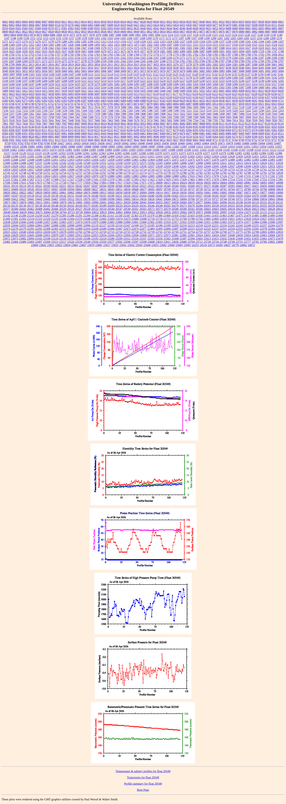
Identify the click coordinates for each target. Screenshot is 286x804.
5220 (136, 80)
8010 (91, 123)
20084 (207, 202)
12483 (255, 159)
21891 (135, 222)
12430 (247, 156)
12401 (62, 156)
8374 (241, 130)
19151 (70, 195)
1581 (176, 48)
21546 (62, 218)
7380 (104, 113)
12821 (22, 176)
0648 (189, 28)
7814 (235, 120)
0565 (18, 28)
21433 (191, 215)
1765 (110, 54)
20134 (6, 205)
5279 (97, 84)
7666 (123, 120)
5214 (104, 80)
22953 (119, 235)
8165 (97, 126)
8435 (97, 133)
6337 (202, 97)
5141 (274, 74)
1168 (142, 38)
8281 (182, 130)
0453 (169, 25)
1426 (71, 44)
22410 (86, 228)
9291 (261, 136)
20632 (279, 209)
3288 (255, 64)
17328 (78, 179)
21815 (239, 218)
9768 (54, 143)
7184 (136, 110)
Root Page (143, 789)
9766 (47, 143)
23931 (115, 245)
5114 (110, 74)
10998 (159, 146)
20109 (247, 202)
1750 (12, 54)
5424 (104, 90)
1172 (168, 38)
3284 (228, 64)
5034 (202, 67)
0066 (31, 25)
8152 (64, 126)
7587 (143, 117)
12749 (30, 172)
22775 (239, 232)
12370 (158, 153)
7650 (77, 120)
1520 (248, 44)
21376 (142, 215)
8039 (117, 123)
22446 (111, 228)
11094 (147, 149)
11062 (13, 149)
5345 (123, 87)
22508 (183, 228)
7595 (169, 117)
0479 (228, 25)
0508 (255, 25)
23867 (82, 245)
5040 (241, 67)
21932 (183, 222)
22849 (38, 235)
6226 (241, 94)
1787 (228, 54)
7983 (58, 123)
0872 (195, 31)
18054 (215, 182)
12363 (102, 153)
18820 (6, 192)
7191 (182, 110)
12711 (126, 169)
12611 (223, 163)
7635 (44, 120)
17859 (86, 182)
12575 (143, 163)
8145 (38, 126)
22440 (103, 228)
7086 (163, 107)
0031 (163, 21)
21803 (207, 218)
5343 (117, 87)
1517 (228, 44)
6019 (274, 90)
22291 (30, 228)
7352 (77, 113)
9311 (51, 140)
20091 (215, 202)
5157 (51, 77)
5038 (228, 67)
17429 (167, 179)
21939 (191, 222)
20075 (191, 202)
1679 (156, 51)
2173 (195, 57)
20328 (215, 205)
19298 (167, 195)
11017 (215, 146)
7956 (38, 123)
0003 (18, 21)
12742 (271, 169)
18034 (199, 182)
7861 (5, 123)
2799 (12, 64)
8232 (110, 130)
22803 (263, 232)
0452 (163, 25)
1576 (143, 48)
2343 (130, 61)
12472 (175, 159)
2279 (90, 61)
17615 (22, 182)
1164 (116, 38)
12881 (119, 176)
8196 (235, 126)
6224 (228, 94)
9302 (18, 140)
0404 (84, 25)
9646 (149, 140)
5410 (12, 90)
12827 (70, 176)
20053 (159, 202)
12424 (215, 156)
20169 (78, 205)
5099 (19, 74)
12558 (119, 163)
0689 (235, 28)
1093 (151, 34)
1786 (222, 54)
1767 (123, 54)
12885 (151, 176)
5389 (202, 87)
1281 (71, 41)
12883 (135, 176)
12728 (207, 169)
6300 (84, 97)
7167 (104, 110)
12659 (46, 169)
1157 (71, 38)
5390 (209, 87)
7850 (274, 120)
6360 (5, 100)
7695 (169, 120)
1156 (65, 38)
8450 (123, 133)
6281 (38, 97)
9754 (261, 140)
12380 (230, 153)
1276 (38, 41)
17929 (127, 182)
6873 (130, 103)
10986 (71, 146)
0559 (5, 28)
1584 (195, 48)
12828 (78, 176)
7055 (64, 107)
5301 (182, 84)
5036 (215, 67)
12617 (271, 163)
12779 (175, 172)
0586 (84, 28)
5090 (255, 71)
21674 (119, 218)
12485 (271, 159)
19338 (207, 195)
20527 (78, 209)
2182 (248, 57)
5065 (97, 71)
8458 (136, 133)
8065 (150, 123)
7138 (254, 107)
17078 (215, 176)
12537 (38, 163)
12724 (183, 169)
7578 (117, 117)
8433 (90, 133)
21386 (159, 215)
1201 (220, 38)
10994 (127, 146)
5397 (241, 87)
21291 (78, 215)
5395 (228, 87)
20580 (175, 209)
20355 (263, 205)
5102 (38, 74)
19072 (247, 192)
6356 (261, 97)
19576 (86, 199)
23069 (271, 235)
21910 (167, 222)
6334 (182, 97)
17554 (271, 179)
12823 (38, 176)
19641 (159, 199)
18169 (46, 186)
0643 (163, 28)
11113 (280, 149)
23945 (139, 245)
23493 (30, 241)
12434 (271, 156)
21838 (6, 222)
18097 (271, 182)
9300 (5, 140)
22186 (159, 225)
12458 (111, 159)
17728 (62, 182)
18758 (215, 189)
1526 (5, 48)
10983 (47, 146)
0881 (248, 31)
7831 (241, 120)
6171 (169, 94)
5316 (268, 84)
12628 (78, 166)
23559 (103, 241)
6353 (241, 97)
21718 (151, 218)
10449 (149, 143)
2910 (104, 64)
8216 (77, 130)
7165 (90, 110)
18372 (199, 186)
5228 (189, 80)
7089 (176, 107)
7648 (71, 120)
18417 (247, 186)
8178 (156, 126)
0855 (169, 31)
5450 (189, 90)
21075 (247, 212)
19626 (151, 199)
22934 (103, 235)
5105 (58, 74)
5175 (169, 77)
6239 (267, 94)
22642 (30, 232)
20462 (30, 209)
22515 (191, 228)
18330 (159, 186)
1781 (189, 54)
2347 (156, 61)
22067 (46, 225)
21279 (54, 215)
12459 (119, 159)
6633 (209, 100)
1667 (84, 51)
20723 (71, 212)
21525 (38, 218)
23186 (86, 238)
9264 (215, 136)
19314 (183, 195)
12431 (255, 156)
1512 (195, 44)
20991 (215, 212)
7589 (149, 117)
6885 (182, 103)
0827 (44, 31)
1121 (215, 34)
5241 (274, 80)
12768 (111, 172)
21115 (263, 212)
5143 (5, 77)
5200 (44, 80)
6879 (149, 103)
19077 (263, 192)
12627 (70, 166)
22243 (239, 225)
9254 (189, 136)
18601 (78, 189)
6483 (117, 100)
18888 (94, 192)
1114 (170, 34)
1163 (110, 38)
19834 (263, 199)
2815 (44, 64)
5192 (274, 77)
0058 (261, 21)
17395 (135, 179)
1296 (90, 41)
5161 (77, 77)
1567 (84, 48)
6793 (97, 103)
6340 (222, 97)
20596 (199, 209)
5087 (235, 71)
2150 (51, 57)
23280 (111, 238)
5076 (163, 71)
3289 (261, 64)
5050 (12, 71)
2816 (51, 64)
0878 (235, 31)
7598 (189, 117)
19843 (271, 199)
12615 (255, 163)
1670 (104, 51)
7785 (215, 120)
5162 (84, 77)
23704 (191, 241)
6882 (163, 103)
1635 (58, 51)
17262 (14, 179)
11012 (199, 146)
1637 (64, 51)
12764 (94, 172)
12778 (167, 172)
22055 (22, 225)
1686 (195, 51)
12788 (247, 172)
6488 (143, 100)
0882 (255, 31)
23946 (147, 245)
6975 (45, 107)
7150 (5, 110)
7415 (176, 113)
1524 (274, 44)
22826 (6, 235)
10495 (269, 143)
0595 (123, 28)
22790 (255, 232)
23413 (207, 238)
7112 (235, 107)
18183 (54, 186)
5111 (91, 74)
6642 (261, 100)
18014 (175, 182)
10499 (7, 146)
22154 (119, 225)
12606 (183, 163)
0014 (84, 21)
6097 (97, 94)
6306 (123, 97)
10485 (237, 143)
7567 (77, 117)
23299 (119, 238)
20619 (239, 209)
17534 (247, 179)
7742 (202, 120)
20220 (119, 205)
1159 (84, 38)
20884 (127, 212)
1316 (123, 41)
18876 (86, 192)
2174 (202, 57)
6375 (25, 100)
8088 (202, 123)
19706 (191, 199)
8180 (169, 126)
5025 (143, 67)
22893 (70, 235)
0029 (149, 21)
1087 (112, 34)
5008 (38, 67)
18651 (119, 189)
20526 (70, 209)
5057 (51, 71)
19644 (167, 199)
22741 (159, 232)
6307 (130, 97)
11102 (203, 149)
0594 (117, 28)
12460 (127, 159)
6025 (31, 94)
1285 (84, 41)
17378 (111, 179)
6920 (255, 103)
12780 (183, 172)
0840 (123, 31)
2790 (241, 61)
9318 (77, 140)
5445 (156, 90)
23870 (90, 245)
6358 (274, 97)
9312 (58, 140)
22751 (183, 232)
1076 (79, 34)
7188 (163, 110)
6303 (104, 97)
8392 (31, 133)
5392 (222, 87)
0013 (77, 21)
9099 (163, 136)
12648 (239, 166)
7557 (44, 117)
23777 (247, 241)
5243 (5, 84)
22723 (111, 232)
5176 (176, 77)
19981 (79, 202)
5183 (222, 77)
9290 (255, 136)
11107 (242, 149)
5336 (110, 87)
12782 (199, 172)
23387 (183, 238)
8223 (97, 130)
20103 (231, 202)
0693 (261, 28)
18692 (151, 189)
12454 (78, 159)
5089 (248, 71)
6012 (261, 90)
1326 (176, 41)
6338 (209, 97)
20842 (111, 212)
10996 (143, 146)
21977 (247, 222)
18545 (30, 189)
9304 (31, 140)
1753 (31, 54)
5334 (104, 87)
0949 (20, 34)
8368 (222, 130)
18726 (183, 189)
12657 (30, 169)
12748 (22, 172)
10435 (93, 143)
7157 (51, 110)
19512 (70, 199)
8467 (156, 133)
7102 (215, 107)
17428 (159, 179)
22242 (231, 225)
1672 (117, 51)
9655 (169, 140)
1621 (268, 48)
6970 (31, 107)
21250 (38, 215)
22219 (207, 225)
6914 (215, 103)
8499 (261, 133)
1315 (117, 41)
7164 (84, 110)
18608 (86, 189)
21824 (255, 218)
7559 (58, 117)
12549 (86, 163)
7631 (38, 120)
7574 (104, 117)
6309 (143, 97)
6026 (38, 94)
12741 (263, 169)
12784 (215, 172)
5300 (176, 84)
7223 (255, 110)
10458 (173, 143)
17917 (119, 182)
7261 (31, 113)
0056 (248, 21)
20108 (239, 202)
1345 (268, 41)
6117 (149, 94)
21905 (159, 222)
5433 (130, 90)
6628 (176, 100)
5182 (215, 77)
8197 (241, 126)
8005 (71, 123)
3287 (248, 64)
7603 (215, 117)
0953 (26, 34)
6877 (143, 103)
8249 (136, 130)
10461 (189, 143)
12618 (279, 163)
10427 (61, 143)
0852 (149, 31)
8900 (77, 136)
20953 (175, 212)
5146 (25, 77)
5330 (77, 87)
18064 (223, 182)
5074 (149, 71)
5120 (142, 74)
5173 (156, 77)
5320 (12, 87)
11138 (46, 153)
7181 (117, 110)
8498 (255, 133)
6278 (18, 97)
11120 (22, 153)
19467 (54, 199)
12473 (183, 159)
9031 (117, 136)
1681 (163, 51)
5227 (182, 80)
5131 (208, 74)
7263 (44, 113)
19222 (134, 195)
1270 (279, 38)
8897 (58, 136)
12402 (70, 156)
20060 (183, 202)
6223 (222, 94)
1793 (261, 54)
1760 (77, 54)
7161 (77, 110)
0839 (117, 31)
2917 (149, 64)
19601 (119, 199)
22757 (207, 232)
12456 (94, 159)
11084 (84, 149)
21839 (14, 222)
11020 (239, 146)
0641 (149, 28)
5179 (195, 77)
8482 (209, 133)
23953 (155, 245)
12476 (199, 159)
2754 (176, 61)
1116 (183, 34)
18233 (70, 186)
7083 (143, 107)
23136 (62, 238)
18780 (247, 189)
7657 (90, 120)
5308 (228, 84)
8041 (123, 123)
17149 (239, 176)
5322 (25, 87)
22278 (14, 228)
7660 (97, 120)
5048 (281, 67)
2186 (255, 57)
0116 (58, 25)
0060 (274, 21)
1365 (51, 44)
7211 (189, 110)
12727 (199, 169)
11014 (207, 146)
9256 (195, 136)
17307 (46, 179)
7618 (12, 120)
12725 (191, 169)
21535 (54, 218)
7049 (58, 107)
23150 (70, 238)
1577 (149, 48)
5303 (195, 84)
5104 (52, 74)
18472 (6, 189)
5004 (12, 67)
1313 (104, 41)
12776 (159, 172)
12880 (111, 176)
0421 (136, 25)
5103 (45, 74)
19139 (54, 195)
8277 (169, 130)
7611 (261, 117)
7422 (182, 113)
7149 (281, 107)
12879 (103, 176)
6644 (274, 100)
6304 (110, 97)
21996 (271, 222)
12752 (54, 172)
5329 (71, 87)
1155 (58, 38)
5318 (281, 84)
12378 (214, 153)
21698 (143, 218)
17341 (94, 179)
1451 (104, 44)
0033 (176, 21)
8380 (261, 130)
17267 (30, 179)
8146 (44, 126)
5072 (136, 71)
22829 (14, 235)
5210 (77, 80)
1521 (255, 44)
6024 (25, 94)
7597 (182, 117)
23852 (58, 245)
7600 (202, 117)
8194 (228, 126)
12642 (191, 166)
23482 (6, 241)
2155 (84, 57)
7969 (51, 123)
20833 (103, 212)
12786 (231, 172)
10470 (213, 143)
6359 (281, 97)
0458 (202, 25)
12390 (14, 156)
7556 (38, 117)
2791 (248, 61)
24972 (251, 245)
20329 (223, 205)
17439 (183, 179)
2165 (143, 57)
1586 (209, 48)
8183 (182, 126)
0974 (33, 34)
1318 (136, 41)
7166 (97, 110)
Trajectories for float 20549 (143, 777)
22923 (94, 235)
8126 (254, 123)
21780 (191, 218)
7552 (25, 117)
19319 (191, 195)
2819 (71, 64)
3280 (202, 64)
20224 (127, 205)
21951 (207, 222)
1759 (71, 54)
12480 (231, 159)
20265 (167, 205)
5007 (31, 67)
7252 (274, 110)
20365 (279, 205)
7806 (228, 120)
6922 (268, 103)
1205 (246, 38)
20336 (239, 205)
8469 (163, 133)
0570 (51, 28)
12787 (239, 172)
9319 (84, 140)
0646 (182, 28)
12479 (223, 159)
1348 (5, 44)
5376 (136, 87)
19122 (38, 195)
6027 (45, 94)
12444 (279, 156)
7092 (189, 107)
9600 (90, 140)
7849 (268, 120)
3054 (163, 64)
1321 (149, 41)
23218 (103, 238)
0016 (97, 21)
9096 (156, 136)
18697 (159, 189)
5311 (248, 84)
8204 (281, 126)
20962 (183, 212)
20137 (30, 205)
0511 (274, 25)
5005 (18, 67)
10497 (277, 143)
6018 (267, 90)
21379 (150, 215)
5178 (189, 77)
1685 (189, 51)
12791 (263, 172)
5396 (235, 87)
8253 (149, 130)
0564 (12, 28)
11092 (132, 149)
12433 (263, 156)
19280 (150, 195)
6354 (248, 97)
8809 (25, 136)
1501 (143, 44)
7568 (84, 117)
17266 (22, 179)
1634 (51, 51)
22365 (54, 228)
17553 (263, 179)
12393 (22, 156)
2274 (58, 61)
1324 (169, 41)
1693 (235, 51)
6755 (71, 103)
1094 (158, 34)
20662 (30, 212)
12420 (191, 156)
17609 (14, 182)
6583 (169, 100)
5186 (235, 77)
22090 (70, 225)
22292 (38, 228)
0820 (12, 31)
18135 (30, 186)
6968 (25, 107)
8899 (71, 136)
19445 (46, 199)
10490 (253, 143)
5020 (117, 67)
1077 (85, 34)
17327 (70, 179)
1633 (44, 51)
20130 (271, 202)
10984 (55, 146)
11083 (76, 149)
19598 (111, 199)
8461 (143, 133)
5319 (5, 87)
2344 (136, 61)
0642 (156, 28)
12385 (270, 153)
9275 (241, 136)
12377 (206, 153)
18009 (159, 182)
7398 (136, 113)
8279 (176, 130)
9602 (97, 140)
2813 (31, 64)
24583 (219, 245)
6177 (176, 94)
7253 (281, 110)
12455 (86, 159)
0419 (123, 25)
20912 (135, 212)
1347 (281, 41)
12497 (30, 163)
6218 (195, 94)
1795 (268, 54)
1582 (182, 48)
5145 (18, 77)
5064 (90, 71)
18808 (271, 189)
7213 (202, 110)
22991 (191, 235)
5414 (38, 90)
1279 (58, 41)
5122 (156, 74)
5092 (268, 71)
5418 (64, 90)
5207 (58, 80)
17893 (103, 182)
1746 (268, 51)
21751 (167, 218)
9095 (149, 136)
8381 (268, 130)
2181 (241, 57)
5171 (143, 77)
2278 (84, 61)
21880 (103, 222)
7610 (255, 117)
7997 (64, 123)
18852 (54, 192)
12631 (103, 166)
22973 (167, 235)
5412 (25, 90)
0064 (18, 25)
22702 (78, 232)
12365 (118, 153)
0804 (268, 28)
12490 (6, 163)
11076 (60, 149)
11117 (7, 153)
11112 (273, 149)
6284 (58, 97)
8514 (5, 136)
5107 (71, 74)
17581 (279, 179)
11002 (167, 146)
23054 (247, 235)
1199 (207, 38)
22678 (62, 232)
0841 (130, 31)
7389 (123, 113)
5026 (149, 67)
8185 (195, 126)
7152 (18, 110)
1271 (5, 41)
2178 (222, 57)
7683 (163, 120)
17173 (263, 176)
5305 (209, 84)
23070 (279, 235)
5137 (247, 74)
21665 (103, 218)
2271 (38, 61)
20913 (143, 212)
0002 (12, 21)
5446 (163, 90)
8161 (71, 126)
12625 (54, 166)
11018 (223, 146)
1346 (274, 41)
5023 (130, 67)
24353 (195, 245)
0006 (38, 21)
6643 (268, 100)
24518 (203, 245)
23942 (131, 245)
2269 (25, 61)
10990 (103, 146)
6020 (281, 90)
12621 (22, 166)
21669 (111, 218)
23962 (163, 245)
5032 (189, 67)
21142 (6, 215)
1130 (273, 34)
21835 (279, 218)
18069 (239, 182)
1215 (253, 38)
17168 (255, 176)
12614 (247, 163)
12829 (86, 176)
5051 (18, 71)
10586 (23, 146)
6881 (156, 103)
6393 (64, 100)
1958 (274, 54)
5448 (176, 90)
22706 (86, 232)
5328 (64, 87)
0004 (25, 21)
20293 (207, 205)
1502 (149, 44)
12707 (103, 169)
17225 (6, 179)
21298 (94, 215)
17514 (231, 179)
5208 (64, 80)
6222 (215, 94)
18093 (263, 182)
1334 (202, 41)
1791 (255, 54)
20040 (135, 202)
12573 (135, 163)
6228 (254, 94)
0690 (241, 28)
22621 (14, 232)
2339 (104, 61)
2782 (189, 61)
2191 (5, 61)
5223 (156, 80)
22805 (271, 232)
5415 (44, 90)
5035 (209, 67)
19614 (135, 199)
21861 (54, 222)
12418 (175, 156)
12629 (86, 166)
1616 (241, 48)
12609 (207, 163)
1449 (90, 44)
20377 (6, 209)
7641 (51, 120)
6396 (77, 100)
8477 (189, 133)
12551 (103, 163)
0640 (143, 28)
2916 (143, 64)
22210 (183, 225)
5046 (268, 67)
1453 (117, 44)
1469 (123, 44)
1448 (84, 44)
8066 (156, 123)
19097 (6, 195)
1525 (281, 44)
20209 (111, 205)
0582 (71, 28)
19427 (22, 199)
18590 (62, 189)
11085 (92, 149)
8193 (222, 126)
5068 (117, 71)
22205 (175, 225)
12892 (183, 176)
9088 (123, 136)
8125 (248, 123)
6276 (5, 97)
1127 (253, 34)
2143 (5, 57)
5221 (143, 80)
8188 (202, 126)
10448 (141, 143)
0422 (143, 25)
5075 (156, 71)
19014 (159, 192)
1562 (51, 48)
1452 (110, 44)
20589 (183, 209)
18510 (22, 189)
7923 (18, 123)
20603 (215, 209)
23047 (223, 235)
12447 (22, 159)
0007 (44, 21)
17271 (38, 179)
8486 (228, 133)
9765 (40, 143)
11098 (171, 149)
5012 (64, 67)
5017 (97, 67)
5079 (182, 71)
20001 (103, 202)
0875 (215, 31)
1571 (110, 48)
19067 (239, 192)
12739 (255, 169)
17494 (223, 179)
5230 (202, 80)
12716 (151, 169)
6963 (12, 107)
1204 (240, 38)
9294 (274, 136)
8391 (25, 133)
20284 (199, 205)
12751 (46, 172)
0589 (90, 28)
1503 (156, 44)
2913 (123, 64)
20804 (87, 212)
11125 (38, 153)
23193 (94, 238)
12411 (126, 156)
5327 (58, 87)
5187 (241, 77)
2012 (281, 54)
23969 (171, 245)
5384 (176, 87)
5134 (228, 74)
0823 (31, 31)
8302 (202, 130)
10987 (79, 146)
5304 (202, 84)
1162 (104, 38)
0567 (31, 28)
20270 (175, 205)
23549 (86, 241)
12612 (231, 163)
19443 (38, 199)
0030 (156, 21)
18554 (38, 189)
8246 (130, 130)
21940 (199, 222)
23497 (38, 241)
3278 (189, 64)
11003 (175, 146)
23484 (14, 241)
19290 (159, 195)
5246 (25, 84)
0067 (38, 25)
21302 (103, 215)
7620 (25, 120)
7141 (274, 107)
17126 (223, 176)
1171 (162, 38)
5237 (248, 80)
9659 (182, 140)
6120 (162, 94)
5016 (90, 67)
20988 (207, 212)
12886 (159, 176)
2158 (104, 57)
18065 (231, 182)
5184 (228, 77)
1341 (248, 41)
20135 (14, 205)
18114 (22, 186)
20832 (95, 212)
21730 (159, 218)
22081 (62, 225)
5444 (149, 90)
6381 (31, 100)
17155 (247, 176)
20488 (38, 209)
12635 (135, 166)
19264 (142, 195)
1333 (195, 41)
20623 (255, 209)
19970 (63, 202)
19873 (6, 202)
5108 (78, 74)
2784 (202, 61)
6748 (25, 103)
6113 (136, 94)
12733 (231, 169)
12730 (223, 169)
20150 (62, 205)
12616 (263, 163)
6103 (130, 94)
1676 (136, 51)
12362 (94, 153)
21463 (223, 215)
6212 (189, 94)
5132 (215, 74)
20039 (127, 202)
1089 (125, 34)
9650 (156, 140)
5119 (136, 74)
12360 (78, 153)
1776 (156, 54)
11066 (37, 149)
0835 (97, 31)
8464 (149, 133)
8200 (261, 126)
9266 (228, 136)
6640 (248, 100)
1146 (279, 34)
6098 (104, 94)
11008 (191, 146)
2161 (117, 57)
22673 (54, 232)
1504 (163, 44)
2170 (176, 57)
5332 (90, 87)
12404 (78, 156)
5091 (261, 71)
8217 (84, 130)
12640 (175, 166)
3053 (156, 64)
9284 (248, 136)
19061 (207, 192)
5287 (143, 84)
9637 (130, 140)
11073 (45, 149)
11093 (140, 149)
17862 (94, 182)
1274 (25, 41)
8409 (84, 133)
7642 (58, 120)
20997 (223, 212)
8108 (215, 123)
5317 (274, 84)
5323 (31, 87)
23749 (231, 241)
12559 (127, 163)
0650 (202, 28)
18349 (175, 186)
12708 (111, 169)
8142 (18, 126)
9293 (268, 136)
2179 (228, 57)
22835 (22, 235)
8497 (248, 133)
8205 (5, 130)
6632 (202, 100)
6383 (44, 100)
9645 (143, 140)
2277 (77, 61)
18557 (46, 189)
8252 (143, 130)
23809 (34, 245)
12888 (167, 176)
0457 (195, 25)
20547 (119, 209)
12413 (143, 156)
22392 (70, 228)
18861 (62, 192)
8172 (123, 126)
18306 (118, 186)
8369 (228, 130)
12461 (135, 159)
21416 (175, 215)
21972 (231, 222)
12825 (54, 176)
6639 (241, 100)
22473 (127, 228)
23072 (6, 238)
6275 (281, 94)
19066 (231, 192)
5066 (104, 71)
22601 (279, 228)
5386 (189, 87)
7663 (110, 120)
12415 (151, 156)
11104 (218, 149)
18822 (22, 192)
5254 (71, 84)
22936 (111, 235)
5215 (110, 80)
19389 (263, 195)
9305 (38, 140)
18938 (127, 192)
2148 (38, 57)
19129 (46, 195)
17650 (30, 182)
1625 (12, 51)
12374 (190, 153)
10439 (117, 143)
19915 (38, 202)
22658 (46, 232)
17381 (119, 179)
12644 (207, 166)
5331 (84, 87)
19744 (223, 199)
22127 (103, 225)
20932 (167, 212)
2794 (261, 61)
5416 (51, 90)
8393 (38, 133)
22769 (223, 232)
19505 (62, 199)
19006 (151, 192)
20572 (151, 209)
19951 (47, 202)
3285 (235, 64)
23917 (107, 245)
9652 (163, 140)
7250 (261, 110)
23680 (183, 241)
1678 (149, 51)
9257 (202, 136)
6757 (84, 103)
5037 (222, 67)
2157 (97, 57)
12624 (46, 166)
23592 (119, 241)
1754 (38, 54)
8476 (182, 133)
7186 (149, 110)
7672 (143, 120)
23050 (239, 235)
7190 (176, 110)
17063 (199, 176)
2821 (84, 64)
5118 (129, 74)
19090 (279, 192)
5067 (110, 71)
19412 (14, 199)
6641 (255, 100)
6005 (235, 90)
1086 (105, 34)
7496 (241, 113)
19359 (239, 195)
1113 (164, 34)
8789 (12, 136)
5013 (71, 67)
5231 (209, 80)
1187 (181, 38)
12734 (239, 169)
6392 (58, 100)
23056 (255, 235)
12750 (38, 172)
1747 (274, 51)
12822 (30, 176)
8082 (182, 123)
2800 (18, 64)
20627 (263, 209)
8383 (281, 130)
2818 (64, 64)
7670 (136, 120)
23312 (127, 238)
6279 (25, 97)
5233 (222, 80)
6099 (110, 94)
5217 (123, 80)
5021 (123, 67)
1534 (18, 48)
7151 (12, 110)
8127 (261, 123)
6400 (90, 100)
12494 (14, 163)
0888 (274, 31)
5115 (116, 74)
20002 (111, 202)
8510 (274, 133)
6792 (90, 103)
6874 (136, 103)
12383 (254, 153)
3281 (209, 64)
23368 (175, 238)
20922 (151, 212)
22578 (263, 228)
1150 (26, 38)
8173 (130, 126)
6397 (84, 100)
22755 (199, 232)
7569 (90, 117)
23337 (143, 238)
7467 (228, 113)
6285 (64, 97)
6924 (281, 103)
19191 (103, 195)
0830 (64, 31)
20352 (255, 205)
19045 (191, 192)
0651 (209, 28)
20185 (94, 205)
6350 (228, 97)
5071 (130, 71)
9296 (281, 136)
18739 (199, 189)
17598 (6, 182)
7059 (71, 107)
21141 (279, 212)
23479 (279, 238)
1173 (174, 38)
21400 (167, 215)
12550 (94, 163)
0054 (235, 21)
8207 (18, 130)
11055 (270, 146)
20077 (199, 202)
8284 (189, 130)
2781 (182, 61)
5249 (44, 84)
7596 (176, 117)
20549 (127, 209)
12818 (279, 172)
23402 (199, 238)
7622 (31, 120)
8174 (136, 126)
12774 (143, 172)
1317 (130, 41)
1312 (97, 41)
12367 (134, 153)
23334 (135, 238)
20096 (223, 202)
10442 (125, 143)
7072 (91, 107)
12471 (167, 159)
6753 (58, 103)
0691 (248, 28)
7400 (143, 113)
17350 (103, 179)
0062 (5, 25)
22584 (271, 228)
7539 (268, 113)
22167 (127, 225)
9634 (123, 140)
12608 (199, 163)
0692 (255, 28)
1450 (97, 44)
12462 (143, 159)
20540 (111, 209)
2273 (51, 61)
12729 (215, 169)
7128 (248, 107)
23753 (239, 241)
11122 (30, 153)
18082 (255, 182)
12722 (167, 169)
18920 (111, 192)
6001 (222, 90)
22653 (38, 232)
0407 (104, 25)
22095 (78, 225)
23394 (191, 238)
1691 (222, 51)
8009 (84, 123)
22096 (86, 225)
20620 (247, 209)
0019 (110, 21)
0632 (130, 28)
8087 (196, 123)
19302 (175, 195)
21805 (215, 218)
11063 (21, 149)
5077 (169, 71)
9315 (71, 140)
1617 (248, 48)
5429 (123, 90)
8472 (169, 133)
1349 (12, 44)
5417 (58, 90)
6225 (235, 94)
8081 (176, 123)
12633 (119, 166)
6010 (248, 90)
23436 (231, 238)
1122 (221, 34)
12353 (62, 153)
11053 (254, 146)
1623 (281, 48)
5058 (58, 71)
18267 (86, 186)
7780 (209, 120)
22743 (167, 232)
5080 (189, 71)
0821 (18, 31)
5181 (209, 77)
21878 (86, 222)
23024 (199, 235)
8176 (149, 126)
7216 (222, 110)
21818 (247, 218)
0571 (58, 28)
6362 (18, 100)
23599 (143, 241)
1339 (235, 41)
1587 (215, 48)
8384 (5, 133)
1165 (123, 38)
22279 (22, 228)
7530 (261, 113)
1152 (39, 38)
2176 (215, 57)
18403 (239, 186)
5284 (130, 84)
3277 (182, 64)
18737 (191, 189)
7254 (5, 113)
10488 (245, 143)
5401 (268, 87)
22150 (111, 225)
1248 (266, 38)
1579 (163, 48)
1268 (273, 38)
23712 (199, 241)
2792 (255, 61)
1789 (241, 54)
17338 (86, 179)
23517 (62, 241)
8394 (44, 133)
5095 (6, 74)
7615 (5, 120)
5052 (25, 71)
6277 (12, 97)
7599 (195, 117)
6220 (208, 94)
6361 (12, 100)
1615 (235, 48)
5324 (38, 87)
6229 (261, 94)
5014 (77, 67)
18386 (215, 186)
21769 (183, 218)
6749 (31, 103)
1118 (196, 34)
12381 (238, 153)
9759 (8, 143)
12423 (207, 156)
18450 (263, 186)
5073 (143, 71)
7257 (12, 113)
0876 (222, 31)
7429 (202, 113)
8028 (110, 123)
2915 (136, 64)
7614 (281, 117)
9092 (136, 136)
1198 (200, 38)
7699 (182, 120)
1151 (32, 38)
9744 (235, 140)
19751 (239, 199)
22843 (30, 235)
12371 (166, 153)
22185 (151, 225)
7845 (261, 120)
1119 (202, 34)
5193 (281, 77)
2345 (143, 61)
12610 (215, 163)
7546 (281, 113)
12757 (78, 172)
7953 (31, 123)
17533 (239, 179)
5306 (215, 84)
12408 (103, 156)
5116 (123, 74)
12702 (94, 169)
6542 (163, 100)
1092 (144, 34)
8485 (222, 133)
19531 (78, 199)
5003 (5, 67)
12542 (62, 163)
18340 (167, 186)
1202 (227, 38)
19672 (175, 199)
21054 (239, 212)
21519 (30, 218)
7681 (156, 120)
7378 (97, 113)
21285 (62, 215)
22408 (78, 228)
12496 (22, 163)
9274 (235, 136)
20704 (63, 212)
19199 (111, 195)
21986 (263, 222)
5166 (110, 77)
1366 (58, 44)
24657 (227, 245)
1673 (123, 51)
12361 (86, 153)
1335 (209, 41)
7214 (209, 110)
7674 (149, 120)
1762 (90, 54)
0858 (189, 31)
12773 (135, 172)
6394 (71, 100)
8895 (51, 136)
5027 (156, 67)
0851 (143, 31)
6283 (51, 97)
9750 (248, 140)
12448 (30, 159)
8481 (202, 133)
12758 (86, 172)
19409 (6, 199)
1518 (235, 44)
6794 (104, 103)
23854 (66, 245)
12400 (54, 156)
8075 (169, 123)
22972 (159, 235)
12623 (38, 166)
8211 (44, 130)
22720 (103, 232)
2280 (97, 61)
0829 (58, 31)
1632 (38, 51)
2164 (136, 57)
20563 (143, 209)
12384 (262, 153)
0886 (261, 31)
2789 (235, 61)
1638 (71, 51)
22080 (54, 225)
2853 (90, 64)
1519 (241, 44)
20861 (119, 212)
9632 (117, 140)
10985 (63, 146)
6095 (84, 94)
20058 (175, 202)
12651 (263, 166)
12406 (86, 156)
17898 (111, 182)
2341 (117, 61)
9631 (110, 140)
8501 (268, 133)
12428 (231, 156)
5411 (18, 90)
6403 (104, 100)
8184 (189, 126)
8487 (235, 133)
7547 (5, 117)
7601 (209, 117)
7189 (169, 110)
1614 (228, 48)
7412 (169, 113)
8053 (143, 123)
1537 (38, 48)
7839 (255, 120)
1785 (215, 54)
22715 (94, 232)
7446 (215, 113)
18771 (239, 189)
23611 (167, 241)
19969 (55, 202)
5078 (176, 71)
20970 (191, 212)
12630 (94, 166)
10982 (39, 146)
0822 (25, 31)
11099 (179, 149)
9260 (209, 136)
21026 (231, 212)
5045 (261, 67)
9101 (169, 136)
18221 (62, 186)
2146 (25, 57)
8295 (195, 130)
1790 (248, 54)
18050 (207, 182)
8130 (274, 123)
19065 (223, 192)
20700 (55, 212)
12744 (279, 169)
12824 (46, 176)
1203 (233, 38)
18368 (191, 186)
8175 (143, 126)
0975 (39, 34)
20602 (207, 209)
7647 (64, 120)
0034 (182, 21)
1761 (84, 54)
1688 (209, 51)
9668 (209, 140)
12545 (78, 163)
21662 (94, 218)
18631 (103, 189)
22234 (223, 225)
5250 (51, 84)
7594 (163, 117)
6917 (235, 103)
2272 (44, 61)
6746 (12, 103)
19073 (255, 192)
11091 (124, 149)
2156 (90, 57)
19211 (118, 195)
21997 (279, 222)
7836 (248, 120)
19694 (183, 199)
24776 (235, 245)
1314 (110, 41)
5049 (5, 71)
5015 (84, 67)
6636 (222, 100)
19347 (223, 195)
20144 (46, 205)
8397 (58, 133)
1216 (259, 38)
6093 (71, 94)
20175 (86, 205)
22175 (143, 225)
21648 (86, 218)
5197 (25, 80)
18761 (223, 189)
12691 (62, 169)
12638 (159, 166)
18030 (191, 182)
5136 (241, 74)
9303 (25, 140)
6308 (136, 97)
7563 (64, 117)
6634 (215, 100)
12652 (271, 166)
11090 (116, 149)
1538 (44, 48)
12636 (143, 166)
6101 (117, 94)
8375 (248, 130)
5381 (163, 87)
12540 (46, 163)
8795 (18, 136)
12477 (207, 159)
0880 (241, 31)
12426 (223, 156)
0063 (12, 25)
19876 (22, 202)
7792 (222, 120)
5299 (169, 84)
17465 (191, 179)
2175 (209, 57)
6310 (149, 97)
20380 (14, 209)
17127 (231, 176)
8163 (84, 126)
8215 (71, 130)
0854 (163, 31)
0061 (281, 21)
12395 (30, 156)
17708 (46, 182)
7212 (195, 110)
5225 (169, 80)
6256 (274, 94)
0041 (209, 21)
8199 (255, 126)
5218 (130, 80)
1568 (90, 48)
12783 (207, 172)
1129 (266, 34)
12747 (14, 172)
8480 (195, 133)
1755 (44, 54)
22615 (6, 232)
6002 (228, 90)
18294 (102, 186)
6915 (222, 103)
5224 (163, 80)
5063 (84, 71)
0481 (235, 25)
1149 (19, 38)
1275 (31, 41)
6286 (71, 97)
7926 (25, 123)
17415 (143, 179)
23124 (54, 238)
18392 (231, 186)
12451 (54, 159)
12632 (111, 166)
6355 (255, 97)
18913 (103, 192)
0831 (71, 31)
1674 (130, 51)
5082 (202, 71)
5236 (241, 80)
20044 (151, 202)
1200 (214, 38)
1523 (268, 44)
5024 (136, 67)
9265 (222, 136)
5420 (77, 90)
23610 (159, 241)
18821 (14, 192)
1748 (281, 51)
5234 (228, 80)
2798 (5, 64)
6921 (261, 103)
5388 (195, 87)
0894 (13, 34)
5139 (261, 74)
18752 (207, 189)
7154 (31, 110)
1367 (64, 44)
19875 (14, 202)
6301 (90, 97)
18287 (94, 186)
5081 (195, 71)
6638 (235, 100)
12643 (199, 166)
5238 (255, 80)
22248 (247, 225)
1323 (163, 41)
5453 (209, 90)
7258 (18, 113)
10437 (109, 143)
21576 (78, 218)
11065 (29, 149)
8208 (25, 130)
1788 (235, 54)
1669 (97, 51)
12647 (231, 166)
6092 (64, 94)
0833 (84, 31)
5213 (97, 80)
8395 (51, 133)
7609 (248, 117)
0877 (228, 31)
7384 (117, 113)
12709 (119, 169)
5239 (261, 80)
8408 (77, 133)
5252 (64, 84)
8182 (176, 126)
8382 (274, 130)
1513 (202, 44)
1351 (25, 44)
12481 (239, 159)
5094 (281, 71)
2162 (123, 57)
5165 (104, 77)
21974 (239, 222)
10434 (85, 143)
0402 (77, 25)
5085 (222, 71)
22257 (263, 225)
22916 (86, 235)
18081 (247, 182)
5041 (248, 67)
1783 (202, 54)
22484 (151, 228)
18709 (167, 189)
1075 (72, 34)
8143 (25, 126)
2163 (130, 57)
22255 (255, 225)
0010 (58, 21)
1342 (255, 41)
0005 (31, 21)
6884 (176, 103)
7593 (156, 117)
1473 (136, 44)
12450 (46, 159)
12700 (78, 169)
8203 (274, 126)
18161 (38, 186)
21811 (231, 218)
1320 (143, 41)
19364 (247, 195)
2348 (163, 61)
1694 (241, 51)
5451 (195, 90)
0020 (117, 21)
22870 (54, 235)
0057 (255, 21)
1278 (51, 41)
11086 (100, 149)
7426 (195, 113)
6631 (195, 100)
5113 (104, 74)
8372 (235, 130)
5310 (241, 84)
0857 (182, 31)
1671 (110, 51)
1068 (59, 34)
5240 (268, 80)
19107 (14, 195)
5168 (123, 77)
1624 (5, 51)
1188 (187, 38)
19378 (255, 195)
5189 (255, 77)
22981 (175, 235)
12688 (54, 169)
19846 (279, 199)
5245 (18, 84)
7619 (18, 120)
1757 (58, 54)
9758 (281, 140)
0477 (215, 25)
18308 (126, 186)
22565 (255, 228)
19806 (255, 199)
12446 (14, 159)
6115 (143, 94)
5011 (57, 67)
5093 (274, 71)
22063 (38, 225)
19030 (183, 192)
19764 (247, 199)
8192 (215, 126)
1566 (77, 48)
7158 (58, 110)
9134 (182, 136)
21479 (247, 215)
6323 (163, 97)
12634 (127, 166)
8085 (189, 123)
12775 (151, 172)
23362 (167, 238)
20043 (143, 202)
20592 (191, 209)
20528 (86, 209)
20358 (271, 205)
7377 (90, 113)
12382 (246, 153)
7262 (38, 113)
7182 (123, 110)
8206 (12, 130)
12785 (223, 172)
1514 (209, 44)
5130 (201, 74)
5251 (58, 84)
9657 (176, 140)
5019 (110, 67)
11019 (231, 146)
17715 (54, 182)
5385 (182, 87)
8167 (110, 126)
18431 (255, 186)
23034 (215, 235)
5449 (182, 90)
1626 (18, 51)
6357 (268, 97)
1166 (129, 38)
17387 (127, 179)
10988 (87, 146)
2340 (110, 61)
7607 (241, 117)
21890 (127, 222)
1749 (5, 54)
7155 (38, 110)
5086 (228, 71)
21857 (46, 222)
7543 (274, 113)
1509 (176, 44)
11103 (210, 149)
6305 (117, 97)
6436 (110, 100)
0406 (97, 25)
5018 (104, 67)
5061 (71, 71)
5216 (117, 80)
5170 (136, 77)
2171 (182, 57)
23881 (99, 245)
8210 (38, 130)
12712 (135, 169)
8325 (209, 130)
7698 (176, 120)
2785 (209, 61)
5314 (255, 84)
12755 (70, 172)
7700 (189, 120)
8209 (31, 130)
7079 (117, 107)
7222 (248, 110)
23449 (239, 238)
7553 (31, 117)
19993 (87, 202)
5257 (84, 84)
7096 (202, 107)
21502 (22, 218)
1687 (202, 51)
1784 (209, 54)
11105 (226, 149)
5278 (90, 84)
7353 (84, 113)
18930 (119, 192)
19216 (126, 195)
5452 (202, 90)
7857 (281, 120)
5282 (117, 84)
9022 (110, 136)
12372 (174, 153)
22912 (78, 235)
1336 (215, 41)
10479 (229, 143)
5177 (182, 77)
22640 (22, 232)
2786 (215, 61)
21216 (30, 215)
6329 (176, 97)
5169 (130, 77)
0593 (110, 28)
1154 (52, 38)
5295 (156, 84)
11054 (262, 146)
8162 (77, 126)
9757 (274, 140)
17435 (175, 179)
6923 (274, 103)
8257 (163, 130)
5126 (182, 74)
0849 (136, 31)
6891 (209, 103)
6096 (91, 94)
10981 (31, 146)
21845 (30, 222)
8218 (90, 130)
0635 (136, 28)
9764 (34, 143)
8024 (104, 123)
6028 (51, 94)
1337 (222, 41)
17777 (78, 182)
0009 (51, 21)
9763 (27, 143)
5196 (18, 80)
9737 (228, 140)
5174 (163, 77)
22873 (62, 235)
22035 (6, 225)
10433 (77, 143)
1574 (130, 48)
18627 (94, 189)
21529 (46, 218)
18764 (231, 189)
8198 (248, 126)
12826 (62, 176)
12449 (38, 159)
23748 (223, 241)
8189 (209, 126)
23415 (215, 238)
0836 (104, 31)
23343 (151, 238)
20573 (159, 209)
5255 (77, 84)
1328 (189, 41)
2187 (261, 57)
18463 (279, 186)
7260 (25, 113)
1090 (131, 34)
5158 (58, 77)
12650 (255, 166)
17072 (207, 176)
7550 (18, 117)
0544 (281, 25)
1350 (18, 44)
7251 (268, 110)
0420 (130, 25)
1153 (45, 38)
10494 (261, 143)
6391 (51, 100)
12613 (239, 163)
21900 (143, 222)
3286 (241, 64)
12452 (62, 159)
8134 (281, 123)
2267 (12, 61)
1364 (44, 44)
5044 (255, 67)
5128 (195, 74)
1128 (260, 34)
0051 (215, 21)
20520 (62, 209)
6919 (248, 103)
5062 (77, 71)
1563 (58, 48)
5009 (44, 67)
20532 (94, 209)
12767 (103, 172)
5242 (281, 80)
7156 (44, 110)
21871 (70, 222)
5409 (5, 90)
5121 (149, 74)
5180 (202, 77)
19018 (175, 192)
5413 (31, 90)
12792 (271, 172)
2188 (268, 57)
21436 (199, 215)
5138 (254, 74)
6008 (241, 90)
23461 (263, 238)
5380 (156, 87)
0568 (38, 28)
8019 (97, 123)
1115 (176, 34)
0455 (182, 25)
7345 (64, 113)
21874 (78, 222)
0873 (202, 31)
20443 (22, 209)
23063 (263, 235)
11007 (183, 146)
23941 (123, 245)
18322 (150, 186)
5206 (51, 80)
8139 (12, 126)
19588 (103, 199)
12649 (247, 166)
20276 (191, 205)
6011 (254, 90)
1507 (169, 44)
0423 (149, 25)
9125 (176, 136)
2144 (12, 57)
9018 (104, 136)
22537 (215, 228)
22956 (127, 235)
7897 (12, 123)
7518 (255, 113)
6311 (156, 97)
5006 (25, 67)
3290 (268, 64)
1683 (176, 51)
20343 (247, 205)
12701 (86, 169)
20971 (199, 212)
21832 (271, 218)
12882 (127, 176)
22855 (46, 235)
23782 (255, 241)
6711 (281, 100)
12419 (183, 156)
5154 (31, 77)
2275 (64, 61)
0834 (90, 31)
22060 (30, 225)
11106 (234, 149)
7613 (274, 117)
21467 (231, 215)
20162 (70, 205)
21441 (207, 215)
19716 (199, 199)
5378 (149, 87)
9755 (267, 140)
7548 (12, 117)
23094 (30, 238)
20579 (167, 209)
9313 (64, 140)
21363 (134, 215)
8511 (281, 133)
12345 (54, 153)
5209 (71, 80)
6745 (5, 103)
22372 (62, 228)
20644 (14, 212)
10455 (157, 143)
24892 (243, 245)
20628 (271, 209)
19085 (271, 192)
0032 (169, 21)
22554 (231, 228)
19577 (94, 199)
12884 (143, 176)
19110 (22, 195)
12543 (70, 163)
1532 (12, 48)
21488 (263, 215)
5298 (163, 84)
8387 (12, 133)
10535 (15, 146)
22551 (223, 228)
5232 (215, 80)
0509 (261, 25)
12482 (247, 159)
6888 (195, 103)
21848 (38, 222)
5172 (149, 77)
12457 (103, 159)
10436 (101, 143)
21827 (263, 218)
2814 (38, 64)
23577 (111, 241)
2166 (149, 57)
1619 (261, 48)
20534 (103, 209)
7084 (150, 107)
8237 (117, 130)
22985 (183, 235)
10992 (119, 146)
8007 (77, 123)
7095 (196, 107)
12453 (70, 159)
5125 (175, 74)
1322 (156, 41)
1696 (255, 51)
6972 (38, 107)
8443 (104, 133)
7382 (110, 113)
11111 (265, 149)
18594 (70, 189)
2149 (44, 57)
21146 (14, 215)
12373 (182, 153)
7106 (222, 107)
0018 (104, 21)
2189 (274, 57)
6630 (189, 100)
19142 (62, 195)
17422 (151, 179)
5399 (255, 87)
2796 (274, 61)
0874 (209, 31)
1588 (222, 48)
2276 (71, 61)
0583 (77, 28)
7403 (149, 113)
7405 (156, 113)
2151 (58, 57)
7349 (71, 113)
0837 (110, 31)
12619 (6, 166)
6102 (123, 94)
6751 (44, 103)
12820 (14, 176)
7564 (71, 117)
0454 (176, 25)
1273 (18, 41)
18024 (183, 182)
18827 (30, 192)
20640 (6, 212)
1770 (143, 54)
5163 (90, 77)
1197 (194, 38)
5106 (65, 74)
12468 (159, 159)
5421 (84, 90)
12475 (191, 159)
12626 (62, 166)
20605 (223, 209)
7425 (189, 113)
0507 (248, 25)
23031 (207, 235)
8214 (64, 130)
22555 (239, 228)
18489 (14, 189)
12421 (199, 156)
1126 (247, 34)
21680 (135, 218)
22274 (6, 228)
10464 (205, 143)
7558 (51, 117)
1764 (104, 54)
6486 (136, 100)
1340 (241, 41)
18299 (110, 186)
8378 (255, 130)
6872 (123, 103)
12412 (135, 156)
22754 (191, 232)
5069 (123, 71)
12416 (159, 156)
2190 (281, 57)
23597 (135, 241)
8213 (58, 130)
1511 (189, 44)
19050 (199, 192)
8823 (38, 136)
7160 (71, 110)
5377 (143, 87)
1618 (255, 48)
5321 (18, 87)
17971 (143, 182)
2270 (31, 61)
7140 (267, 107)
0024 (123, 21)
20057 (167, 202)
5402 (274, 87)
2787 (222, 61)
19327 (199, 195)
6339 (215, 97)
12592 (151, 163)
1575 (136, 48)
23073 (14, 238)
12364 (110, 153)
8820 (31, 136)
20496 (54, 209)
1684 (182, 51)
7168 (110, 110)
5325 (44, 87)
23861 (74, 245)
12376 (198, 153)
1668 (90, 51)
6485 (130, 100)
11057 (278, 146)
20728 (79, 212)
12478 (215, 159)
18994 (143, 192)
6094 (77, 94)
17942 (135, 182)
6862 (117, 103)
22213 (191, 225)
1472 (130, 44)
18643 (111, 189)
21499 (6, 218)
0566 (25, 28)
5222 (149, 80)
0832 (77, 31)
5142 (280, 74)
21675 (127, 218)
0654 (222, 28)
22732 (143, 232)
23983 (179, 245)
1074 (66, 34)
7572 (97, 117)
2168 (163, 57)
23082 (22, 238)
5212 (90, 80)
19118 (30, 195)
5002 (281, 64)
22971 (151, 235)
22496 (167, 228)
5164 (97, 77)
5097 (12, 74)
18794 (255, 189)
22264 (271, 225)
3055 (169, 64)
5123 (162, 74)
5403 (281, 87)
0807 (281, 28)
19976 (71, 202)
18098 (279, 182)
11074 (52, 149)
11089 (108, 149)
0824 (38, 31)
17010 (191, 176)
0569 (44, 28)
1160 (91, 38)
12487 (279, 159)
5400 (261, 87)
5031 (182, 67)
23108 (46, 238)
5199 (38, 80)
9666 (202, 140)
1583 (189, 48)
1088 (118, 34)
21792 (199, 218)
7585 (130, 117)
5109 (84, 74)
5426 (117, 90)
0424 (156, 25)
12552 (111, 163)
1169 (149, 38)
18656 (127, 189)
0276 (71, 25)
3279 (195, 64)
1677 (143, 51)
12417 (167, 156)
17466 (199, 179)
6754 (64, 103)
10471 (221, 143)
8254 (156, 130)
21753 (175, 218)
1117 (189, 34)
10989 (95, 146)
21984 (255, 222)
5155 (38, 77)
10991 (111, 146)
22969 (143, 235)
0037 (195, 21)
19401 (279, 195)
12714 (143, 169)
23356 (159, 238)
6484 (123, 100)
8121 (235, 123)
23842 (42, 245)
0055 (241, 21)
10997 (151, 146)
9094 (143, 136)
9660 (189, 140)
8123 (241, 123)
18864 (78, 192)
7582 (123, 117)
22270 (279, 225)
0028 (143, 21)
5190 (261, 77)
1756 (51, 54)
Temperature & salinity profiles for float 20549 (142, 771)
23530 (78, 241)
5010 (51, 67)
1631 (31, 51)
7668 (130, 120)
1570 (104, 48)
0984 (46, 34)
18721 (175, 189)
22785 (247, 232)
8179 (163, 126)
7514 (248, 113)
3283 (222, 64)
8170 (117, 126)
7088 (169, 107)
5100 (25, 74)
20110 (255, 202)
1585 (202, 48)
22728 (135, 232)
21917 (175, 222)
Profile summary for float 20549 (143, 783)
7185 (143, 110)
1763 (97, 54)
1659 (77, 51)
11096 (155, 149)
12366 (126, 153)
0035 (189, 21)
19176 (86, 195)
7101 (209, 107)
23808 (279, 241)
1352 (31, 44)
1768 (130, 54)
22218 (199, 225)
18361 (183, 186)
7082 (137, 107)
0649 (195, 28)
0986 (52, 34)
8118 (228, 123)
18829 (38, 192)
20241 (143, 205)
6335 (189, 97)
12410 (119, 156)
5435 (143, 90)
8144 (31, 126)
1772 (149, 54)
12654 (6, 169)
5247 (31, 84)
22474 (135, 228)
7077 (104, 107)
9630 (104, 140)
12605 (175, 163)
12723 (175, 169)
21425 (183, 215)
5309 (235, 84)
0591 (97, 28)
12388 (6, 156)
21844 (22, 222)
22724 (119, 232)
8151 (58, 126)
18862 (70, 192)
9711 (215, 140)
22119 (94, 225)
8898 (64, 136)
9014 (90, 136)
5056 (44, 71)
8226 (104, 130)
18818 (279, 189)
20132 (279, 202)
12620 (14, 166)
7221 (241, 110)
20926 (159, 212)
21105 (255, 212)
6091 (58, 94)
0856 (176, 31)
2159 (110, 57)
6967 (18, 107)
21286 (70, 215)
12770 (127, 172)
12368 (142, 153)
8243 (123, 130)
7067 (84, 107)
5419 (71, 90)
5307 (222, 84)
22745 (175, 232)
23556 (94, 241)
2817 (58, 64)
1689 (215, 51)
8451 (130, 133)
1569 (97, 48)
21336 (118, 215)
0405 (90, 25)
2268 (18, 61)
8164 (90, 126)
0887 (268, 31)
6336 (195, 97)
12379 (222, 153)
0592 (104, 28)
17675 (38, 182)
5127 (188, 74)
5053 (31, 71)
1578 (156, 48)
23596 (127, 241)
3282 (215, 64)
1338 (228, 41)
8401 (64, 133)
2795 (268, 61)
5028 (163, 67)
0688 (228, 28)
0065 (25, 25)
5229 (195, 80)
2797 (281, 61)
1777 (163, 54)
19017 (167, 192)
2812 (25, 64)
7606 (235, 117)
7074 (97, 107)
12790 (255, 172)
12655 (14, 169)
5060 (64, 71)
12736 (247, 169)
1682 (169, 51)
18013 (167, 182)
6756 (77, 103)
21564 (70, 218)
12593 (159, 163)
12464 (151, 159)
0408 (110, 25)
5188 (248, 77)
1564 (64, 48)
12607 (191, 163)
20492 (46, 209)
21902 (151, 222)
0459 (209, 25)
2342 (123, 61)
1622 (274, 48)
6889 (202, 103)
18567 (54, 189)
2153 (71, 57)
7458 (222, 113)
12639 (167, 166)
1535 (25, 48)
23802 (271, 241)
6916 (228, 103)
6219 (202, 94)
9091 (130, 136)
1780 (182, 54)
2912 (117, 64)
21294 (86, 215)
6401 (97, 100)
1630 (25, 51)
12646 (223, 166)
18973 (135, 192)
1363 (38, 44)
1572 (117, 48)
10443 (133, 143)
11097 (163, 149)
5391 (215, 87)
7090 (182, 107)
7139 (261, 107)
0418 (117, 25)
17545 (255, 179)
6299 (77, 97)
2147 (31, 57)
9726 (222, 140)
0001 (5, 21)
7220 (235, 110)
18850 (46, 192)
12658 (38, 169)
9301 (12, 140)
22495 (159, 228)
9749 (241, 140)
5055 (38, 71)
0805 (274, 28)
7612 (268, 117)
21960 (215, 222)
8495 (241, 133)
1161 (97, 38)
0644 (169, 28)
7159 (64, 110)
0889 (281, 31)
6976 (51, 107)
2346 (149, 61)
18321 (142, 186)
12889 (175, 176)
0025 (130, 21)
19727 (215, 199)
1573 (123, 48)
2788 (228, 61)
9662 (195, 140)
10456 (165, 143)
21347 (126, 215)
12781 (191, 172)
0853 (156, 31)
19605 (127, 199)
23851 (50, 245)
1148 (13, 38)
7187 (156, 110)
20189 (103, 205)
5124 (169, 74)
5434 (136, 90)
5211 (84, 80)
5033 (195, 67)
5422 (90, 90)
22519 (199, 228)
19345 (215, 195)
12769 (119, 172)
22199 (167, 225)
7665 (117, 120)
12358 (70, 153)
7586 (136, 117)
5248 (38, 84)
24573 (211, 245)
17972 (151, 182)
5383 (169, 87)
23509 (46, 241)
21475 (239, 215)
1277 (44, 41)
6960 (5, 107)
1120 (208, 34)
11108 (250, 149)
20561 (135, 209)
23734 (215, 241)
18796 (263, 189)
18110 (14, 186)
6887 (189, 103)
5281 (110, 84)
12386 (278, 153)
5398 (248, 87)
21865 (62, 222)
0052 (222, 21)
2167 (156, 57)
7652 (84, 120)
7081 (130, 107)
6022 (12, 94)
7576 (110, 117)
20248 (159, 205)
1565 (71, 48)
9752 (254, 140)
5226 (176, 80)
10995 (135, 146)
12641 (183, 166)
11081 (68, 149)
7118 (241, 107)
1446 (77, 44)
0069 (51, 25)
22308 (46, 228)
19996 (95, 202)
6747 (18, 103)
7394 (130, 113)
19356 (231, 195)
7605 (228, 117)
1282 (77, 41)
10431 (69, 143)
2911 (110, 64)
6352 (235, 97)
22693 (70, 232)
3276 (176, 64)
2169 (169, 57)
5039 (235, 67)
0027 (136, 21)
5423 (97, 90)
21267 (46, 215)
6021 (5, 94)
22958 (135, 235)
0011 (64, 21)
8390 (18, 133)
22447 (119, 228)
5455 (215, 90)
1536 (31, 48)
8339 (215, 130)
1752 (25, 54)
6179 (182, 94)
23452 (247, 238)
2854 (97, 64)
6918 (241, 103)
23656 (175, 241)
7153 (25, 110)
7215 (215, 110)
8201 (268, 126)
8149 (51, 126)
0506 (241, 25)
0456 (189, 25)
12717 (159, 169)
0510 (268, 25)
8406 (71, 133)
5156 (44, 77)
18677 (143, 189)
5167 (117, 77)
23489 (22, 241)
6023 (18, 94)
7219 (228, 110)
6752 (51, 103)
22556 (247, 228)
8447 (117, 133)
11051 (247, 146)
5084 (215, 71)
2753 (169, 61)
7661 (104, 120)
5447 (169, 90)
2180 (235, 57)
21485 (255, 215)
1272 (12, 41)
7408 (163, 113)
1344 (261, 41)
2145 (18, 57)
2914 (130, 64)
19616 (143, 199)
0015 (90, 21)
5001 (274, 64)
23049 (231, 235)
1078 (92, 34)
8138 (5, 126)
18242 (78, 186)
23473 (271, 238)
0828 (51, 31)
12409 (111, 156)
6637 (228, 100)
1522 (261, 44)
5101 (32, 74)
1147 (7, 38)
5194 (5, 80)
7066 (77, 107)
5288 (149, 84)
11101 (195, 149)
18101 (6, 186)
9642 (136, 140)
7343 (58, 113)
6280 (31, 97)
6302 (97, 97)
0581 (64, 28)
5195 (12, 80)
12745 (6, 172)
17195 (279, 176)
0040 (202, 21)
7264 (51, 113)
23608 (151, 241)
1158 (78, 38)
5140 (267, 74)
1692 (228, 51)
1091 (138, 34)
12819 (6, 176)
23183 (78, 238)
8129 (267, 123)
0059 (268, 21)
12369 (150, 153)
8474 (176, 133)
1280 (64, 41)
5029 (169, 67)
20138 (38, 205)
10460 (181, 143)
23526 (70, 241)
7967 (45, 123)
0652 (215, 28)
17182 (271, 176)
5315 (261, 84)
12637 (151, 166)
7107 (228, 107)
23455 (255, 238)
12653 (279, 166)
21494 (279, 215)
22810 (279, 232)
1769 (136, 54)
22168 (135, 225)
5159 (64, 77)
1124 (234, 34)
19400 (271, 195)
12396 (38, 156)
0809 (5, 31)
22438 (94, 228)
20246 (151, 205)
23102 (38, 238)
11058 (5, 149)
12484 (263, 159)
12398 (46, 156)
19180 (94, 195)
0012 (71, 21)
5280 (104, 84)
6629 (182, 100)
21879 (94, 222)
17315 (62, 179)
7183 (130, 110)
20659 (22, 212)
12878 (94, 176)
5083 (209, 71)
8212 (51, 130)
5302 (189, 84)
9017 (97, 136)
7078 (110, 107)
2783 (195, 61)
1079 (98, 34)
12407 (94, 156)
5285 (136, 84)
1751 (18, 54)
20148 (54, 205)
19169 (78, 195)
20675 (38, 212)
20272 (183, 205)
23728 (207, 241)
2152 (64, 57)
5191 (268, 77)
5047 (274, 67)
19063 (215, 192)
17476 (215, 179)
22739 (151, 232)
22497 (175, 228)
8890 (44, 136)
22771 (231, 232)
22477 (143, 228)
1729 (261, 51)
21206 (22, 215)
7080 (123, 107)
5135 (234, 74)
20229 (135, 205)
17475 (207, 179)
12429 (239, 156)
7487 (235, 113)
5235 (235, 80)
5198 (31, 80)
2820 (77, 64)
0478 (222, 25)
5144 (12, 77)
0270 (64, 25)
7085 (156, 107)
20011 (119, 202)
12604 (167, 163)
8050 (130, 123)
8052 (137, 123)
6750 (38, 103)
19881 (30, 202)
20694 (47, 212)
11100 (187, 149)
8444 (110, 133)
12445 (6, 159)
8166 (104, 126)
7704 (195, 120)
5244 (12, 84)
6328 (169, 97)
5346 (130, 87)
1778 (169, 54)
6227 (248, 94)
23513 (54, 241)
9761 (14, 143)
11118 (14, 153)
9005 (84, 136)
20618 (231, 209)
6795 (110, 103)
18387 (223, 186)
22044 (14, 225)
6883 (169, 103)
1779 (176, 54)
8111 (222, 123)
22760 (215, 232)
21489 (271, 215)
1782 (195, 54)
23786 (263, 241)
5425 (110, 90)
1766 (117, 54)
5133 (221, 74)
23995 (187, 245)
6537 (156, 100)
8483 (215, 133)
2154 (77, 57)
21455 (215, 215)
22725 (127, 232)
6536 (149, 100)
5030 (176, 67)
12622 (30, 166)
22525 (207, 228)
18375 (207, 186)
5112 (97, 74)
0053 (228, 21)
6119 (156, 94)
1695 (248, 51)
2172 (189, 57)
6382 (38, 100)
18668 (135, 189)
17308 (54, 179)
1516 (222, 44)
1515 (215, 44)
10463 (197, 143)
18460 (271, 186)
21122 (271, 212)
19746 (231, 199)
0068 (45, 25)
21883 (111, 222)
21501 (14, 218)
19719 (207, 199)
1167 (136, 38)
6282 (44, 97)
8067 (163, 123)
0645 (176, 28)
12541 (54, 163)
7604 (222, 117)
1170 (155, 38)
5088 (241, 71)
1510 (182, 44)
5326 (51, 87)
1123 (228, 34)
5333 (97, 87)
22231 (215, 225)
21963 (223, 222)
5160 (71, 77)
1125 (241, 34)
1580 (169, 48)
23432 (223, 238)
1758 (64, 54)
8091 (209, 123)
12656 (22, 169)
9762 (21, 143)
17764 (70, 182)
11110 (257, 149)
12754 (62, 172)
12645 (215, 166)
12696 (70, 169)
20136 (22, 205)
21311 (110, 215)
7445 (209, 113)
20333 (231, 205)
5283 (123, 84)
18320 (134, 186)
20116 (263, 202)
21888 (119, 222)
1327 (182, 41)
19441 (30, 199)
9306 (45, 140)
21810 (223, 218)
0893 (6, 34)
